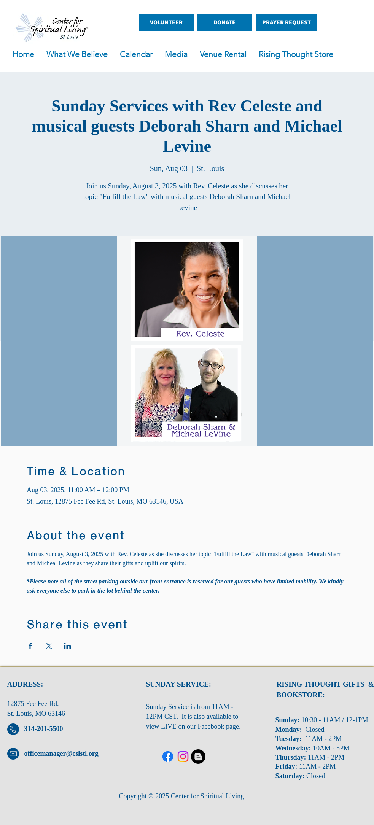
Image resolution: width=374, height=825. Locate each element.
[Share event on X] (49, 646)
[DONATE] (224, 22)
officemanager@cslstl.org (61, 753)
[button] (178, 54)
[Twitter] (183, 756)
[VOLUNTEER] (166, 22)
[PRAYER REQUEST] (286, 22)
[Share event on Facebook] (30, 646)
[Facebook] (168, 756)
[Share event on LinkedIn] (67, 646)
